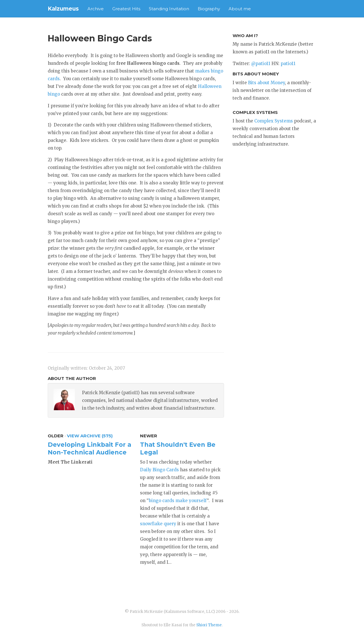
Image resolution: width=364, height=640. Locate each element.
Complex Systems (273, 121)
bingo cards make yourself (178, 500)
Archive (95, 8)
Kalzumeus (63, 8)
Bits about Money (266, 82)
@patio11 (260, 63)
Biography (209, 8)
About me (240, 8)
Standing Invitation (169, 8)
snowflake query (158, 523)
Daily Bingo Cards (159, 469)
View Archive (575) (90, 435)
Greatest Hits (126, 8)
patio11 (288, 63)
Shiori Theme (209, 625)
